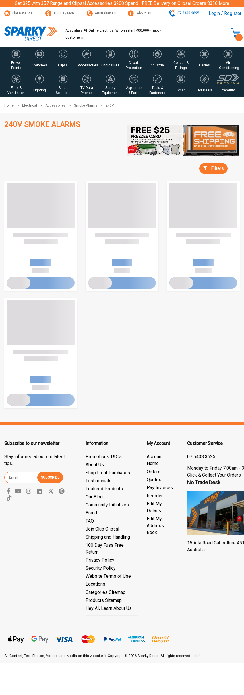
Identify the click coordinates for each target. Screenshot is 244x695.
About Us (139, 13)
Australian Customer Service (113, 13)
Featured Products (104, 489)
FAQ (90, 521)
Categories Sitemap (105, 592)
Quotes (154, 479)
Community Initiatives (107, 505)
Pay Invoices (160, 487)
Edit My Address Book (155, 525)
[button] (16, 59)
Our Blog (94, 497)
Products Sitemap (104, 600)
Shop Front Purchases (108, 472)
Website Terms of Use (108, 576)
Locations (95, 584)
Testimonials (98, 480)
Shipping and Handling (108, 537)
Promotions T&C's (104, 456)
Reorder (155, 495)
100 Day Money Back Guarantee (74, 13)
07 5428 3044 (201, 456)
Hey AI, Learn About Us (109, 608)
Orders (153, 471)
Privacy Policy (100, 560)
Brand (91, 513)
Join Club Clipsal (102, 529)
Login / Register (225, 13)
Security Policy (101, 568)
